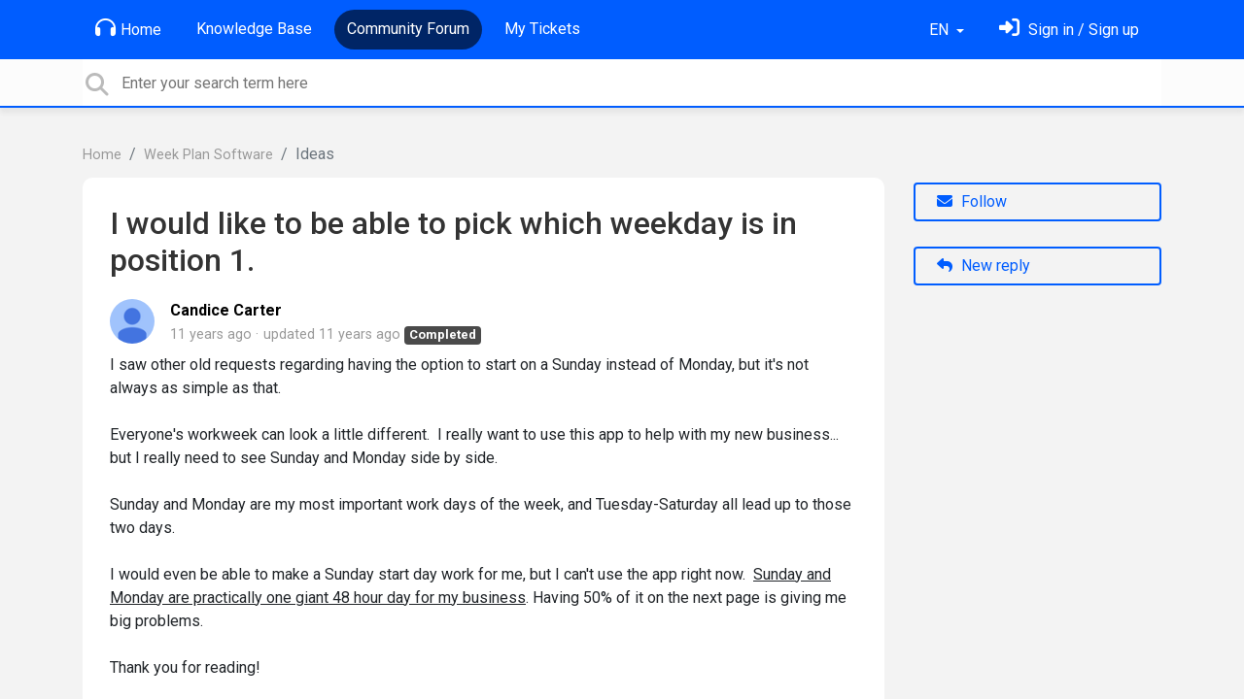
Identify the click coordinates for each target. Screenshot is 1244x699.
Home (128, 28)
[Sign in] (1069, 30)
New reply (983, 265)
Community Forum (408, 28)
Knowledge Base (254, 28)
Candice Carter (226, 310)
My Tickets (542, 28)
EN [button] (940, 29)
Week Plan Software (208, 155)
